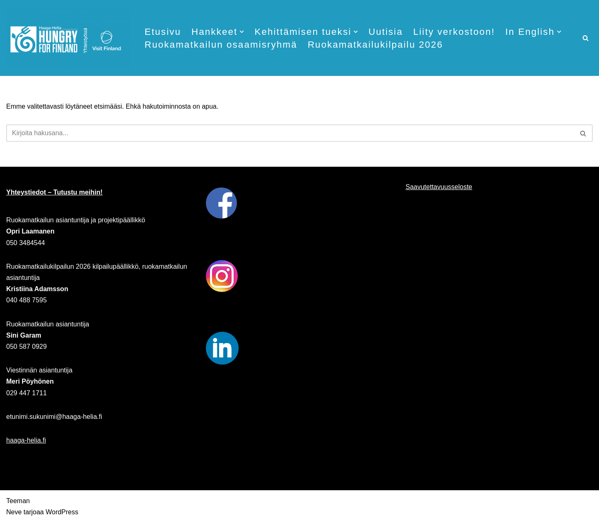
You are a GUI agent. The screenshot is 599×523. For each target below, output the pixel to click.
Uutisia (386, 32)
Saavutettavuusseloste (439, 187)
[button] (242, 31)
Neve (14, 512)
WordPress (62, 512)
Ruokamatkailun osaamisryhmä (221, 44)
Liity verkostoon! (454, 32)
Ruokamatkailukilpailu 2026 (375, 44)
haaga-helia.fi (26, 440)
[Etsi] (585, 38)
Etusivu (163, 32)
